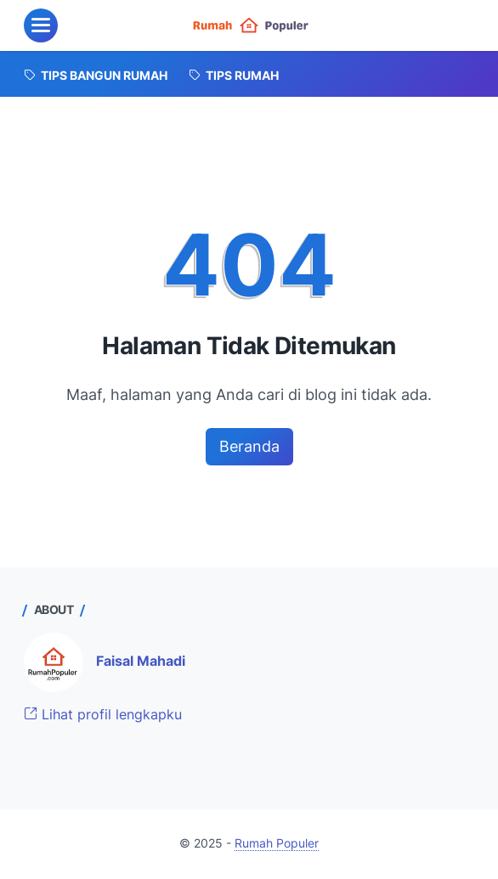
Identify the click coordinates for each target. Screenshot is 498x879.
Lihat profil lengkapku (103, 715)
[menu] (41, 25)
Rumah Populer (277, 843)
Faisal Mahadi (140, 661)
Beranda (249, 446)
